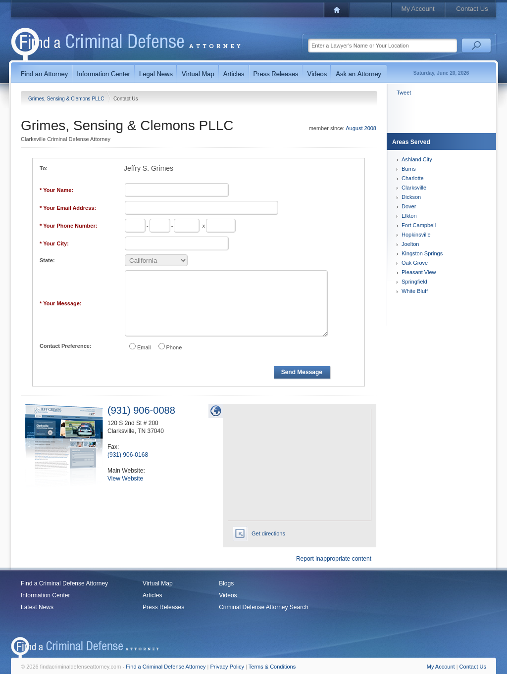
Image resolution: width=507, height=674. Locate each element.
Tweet (404, 93)
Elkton (409, 216)
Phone (174, 347)
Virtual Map (157, 583)
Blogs (226, 583)
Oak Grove (415, 263)
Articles (152, 595)
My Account (417, 8)
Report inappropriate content (333, 558)
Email (144, 347)
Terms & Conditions (272, 667)
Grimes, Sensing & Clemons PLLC (66, 98)
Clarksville (414, 188)
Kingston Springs (422, 253)
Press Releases (163, 607)
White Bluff (415, 291)
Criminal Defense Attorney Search (263, 607)
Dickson (411, 197)
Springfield (414, 282)
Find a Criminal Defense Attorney (64, 583)
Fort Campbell (419, 225)
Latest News (37, 607)
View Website (125, 478)
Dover (409, 206)
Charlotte (413, 178)
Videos (228, 595)
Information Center (45, 595)
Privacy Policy (227, 667)
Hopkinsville (416, 235)
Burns (409, 169)
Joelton (410, 244)
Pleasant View (419, 272)
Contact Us (472, 8)
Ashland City (417, 159)
